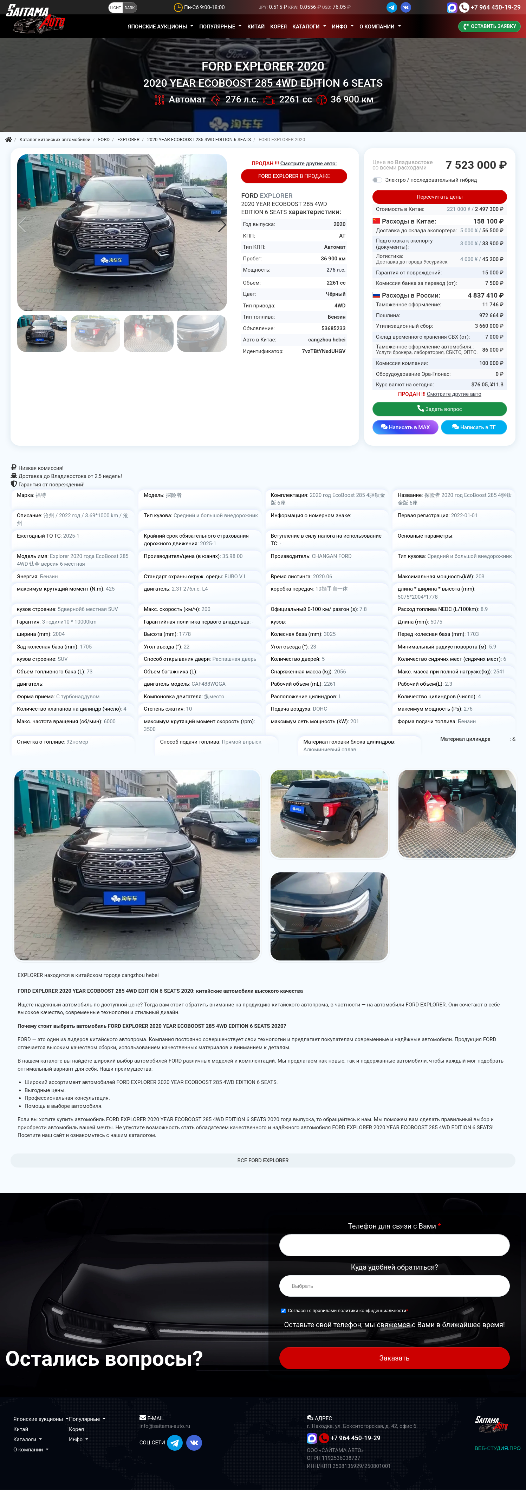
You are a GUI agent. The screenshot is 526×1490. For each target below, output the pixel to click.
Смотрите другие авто (454, 394)
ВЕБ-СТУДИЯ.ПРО (498, 1448)
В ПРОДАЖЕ (294, 176)
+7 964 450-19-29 (496, 7)
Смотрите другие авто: (308, 163)
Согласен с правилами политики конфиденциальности (347, 1310)
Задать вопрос (439, 408)
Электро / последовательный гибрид (431, 180)
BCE (263, 1160)
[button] (222, 225)
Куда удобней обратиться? (394, 1267)
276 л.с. (335, 270)
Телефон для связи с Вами (394, 1226)
